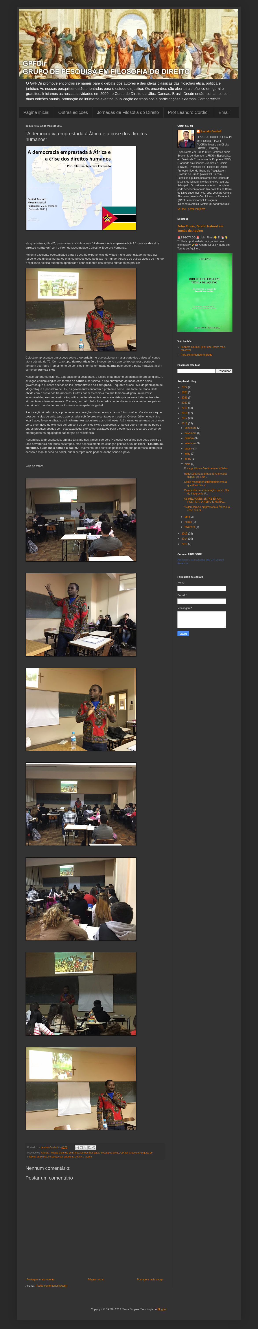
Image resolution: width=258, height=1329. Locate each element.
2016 (185, 423)
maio (188, 464)
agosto (189, 448)
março (189, 521)
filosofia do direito (110, 1152)
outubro (189, 438)
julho (188, 453)
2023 (185, 392)
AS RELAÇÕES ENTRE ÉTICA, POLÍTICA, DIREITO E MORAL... (205, 500)
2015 (185, 533)
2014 (185, 538)
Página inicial (36, 112)
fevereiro (190, 527)
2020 (185, 402)
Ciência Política (49, 1152)
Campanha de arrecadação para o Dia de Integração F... (206, 492)
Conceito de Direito (69, 1152)
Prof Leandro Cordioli (189, 112)
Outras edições (73, 112)
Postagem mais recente (40, 1279)
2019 (185, 408)
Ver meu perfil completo (191, 209)
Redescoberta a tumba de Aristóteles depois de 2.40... (205, 475)
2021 (185, 397)
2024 (185, 387)
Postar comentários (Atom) (51, 1285)
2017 (185, 418)
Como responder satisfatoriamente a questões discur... (205, 483)
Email (224, 112)
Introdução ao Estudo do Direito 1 (66, 1156)
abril (187, 516)
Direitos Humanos (89, 1152)
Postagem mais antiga (150, 1279)
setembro (190, 443)
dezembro (191, 427)
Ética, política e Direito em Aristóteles (206, 468)
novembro (191, 433)
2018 (185, 413)
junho (188, 458)
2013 (185, 544)
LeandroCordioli (211, 131)
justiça (88, 1156)
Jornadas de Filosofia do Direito (128, 112)
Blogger (161, 1309)
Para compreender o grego (196, 354)
